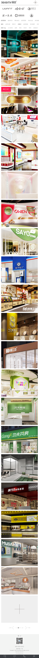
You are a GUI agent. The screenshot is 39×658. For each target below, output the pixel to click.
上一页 (10, 627)
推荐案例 (3, 20)
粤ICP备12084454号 (20, 651)
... (21, 627)
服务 (2, 24)
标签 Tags (3, 28)
